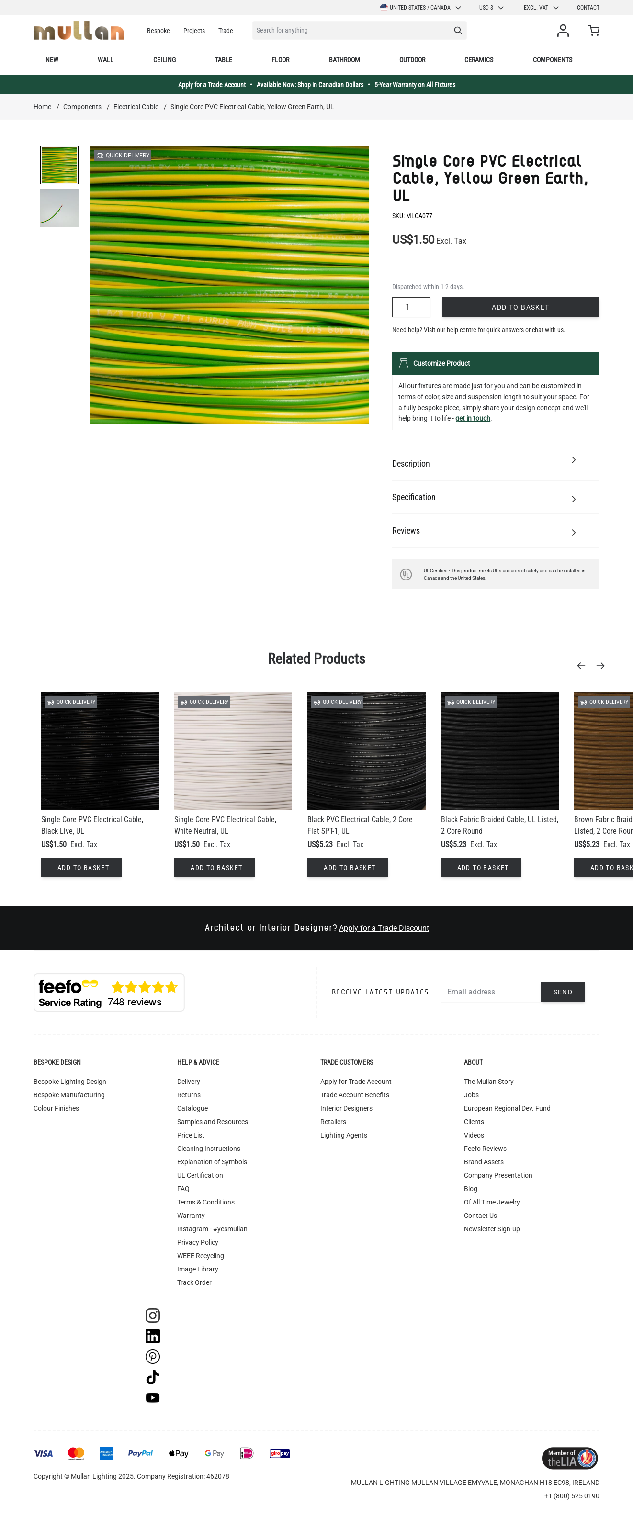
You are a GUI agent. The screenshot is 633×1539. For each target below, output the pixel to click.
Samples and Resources (212, 1122)
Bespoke (158, 30)
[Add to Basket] (81, 867)
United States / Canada (421, 7)
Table (223, 60)
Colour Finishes (56, 1108)
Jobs (471, 1095)
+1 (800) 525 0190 (571, 1496)
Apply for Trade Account (356, 1081)
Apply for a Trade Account (212, 85)
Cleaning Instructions (208, 1148)
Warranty (191, 1215)
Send (563, 992)
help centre (461, 330)
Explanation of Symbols (212, 1162)
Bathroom (344, 60)
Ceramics (478, 60)
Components (552, 60)
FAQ (183, 1189)
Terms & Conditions (206, 1202)
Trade (225, 30)
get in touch (472, 418)
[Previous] (584, 665)
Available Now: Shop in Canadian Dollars (310, 85)
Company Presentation (498, 1175)
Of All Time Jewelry (492, 1202)
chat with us (548, 330)
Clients (474, 1122)
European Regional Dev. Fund (507, 1108)
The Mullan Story (489, 1081)
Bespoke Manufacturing (69, 1095)
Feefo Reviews (485, 1148)
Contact (588, 7)
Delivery (188, 1081)
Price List (190, 1135)
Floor (280, 60)
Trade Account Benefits (354, 1095)
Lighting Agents (343, 1135)
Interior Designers (346, 1108)
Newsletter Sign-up (492, 1229)
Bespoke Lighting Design (70, 1081)
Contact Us (480, 1215)
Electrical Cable (135, 107)
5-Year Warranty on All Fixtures (414, 85)
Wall (105, 60)
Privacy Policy (197, 1242)
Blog (470, 1189)
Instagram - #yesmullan (212, 1229)
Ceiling (164, 60)
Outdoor (412, 60)
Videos (474, 1135)
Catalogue (192, 1108)
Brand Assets (484, 1162)
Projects (194, 30)
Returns (189, 1095)
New (51, 60)
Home (42, 107)
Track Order (194, 1282)
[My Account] (565, 30)
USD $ (492, 7)
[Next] (603, 665)
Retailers (333, 1122)
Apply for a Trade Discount (384, 928)
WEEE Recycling (200, 1256)
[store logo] (79, 30)
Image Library (197, 1269)
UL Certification (200, 1175)
